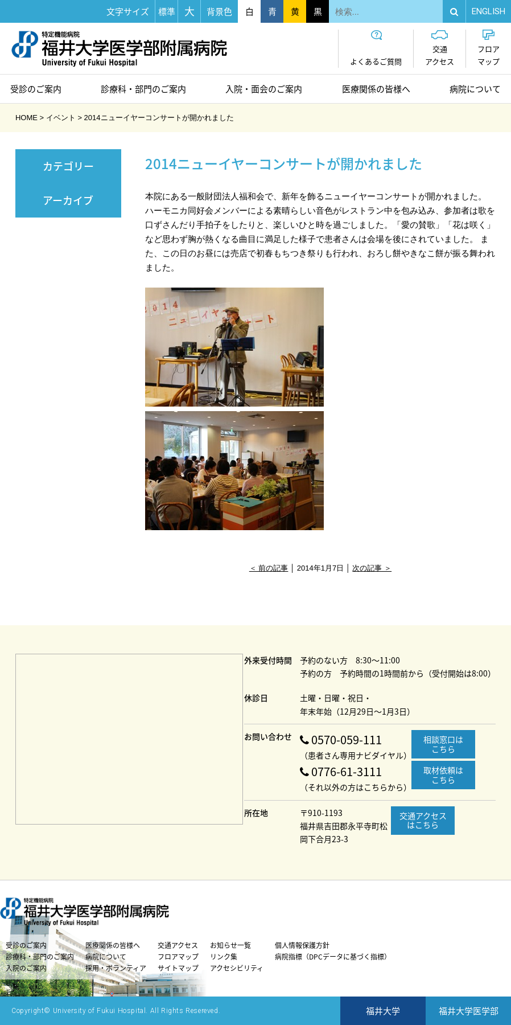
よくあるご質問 (376, 48)
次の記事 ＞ (372, 568)
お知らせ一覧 (230, 945)
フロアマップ (488, 48)
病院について (475, 89)
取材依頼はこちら (443, 774)
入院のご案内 (26, 968)
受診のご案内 (35, 89)
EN (488, 11)
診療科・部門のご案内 (143, 89)
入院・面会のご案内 (263, 89)
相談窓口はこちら (443, 744)
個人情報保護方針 (302, 945)
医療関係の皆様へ (376, 89)
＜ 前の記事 (269, 568)
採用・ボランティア (115, 968)
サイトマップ (178, 968)
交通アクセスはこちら (423, 820)
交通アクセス (439, 48)
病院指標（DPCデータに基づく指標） (333, 957)
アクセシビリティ (236, 968)
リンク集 (223, 957)
